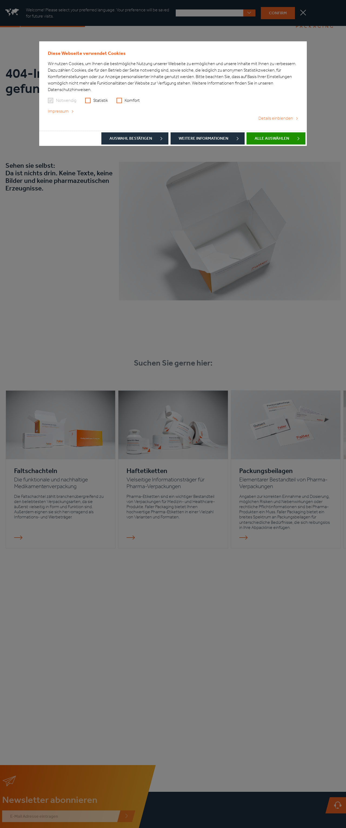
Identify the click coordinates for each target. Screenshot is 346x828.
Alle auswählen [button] (272, 138)
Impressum (58, 111)
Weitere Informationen (203, 138)
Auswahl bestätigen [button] (130, 138)
